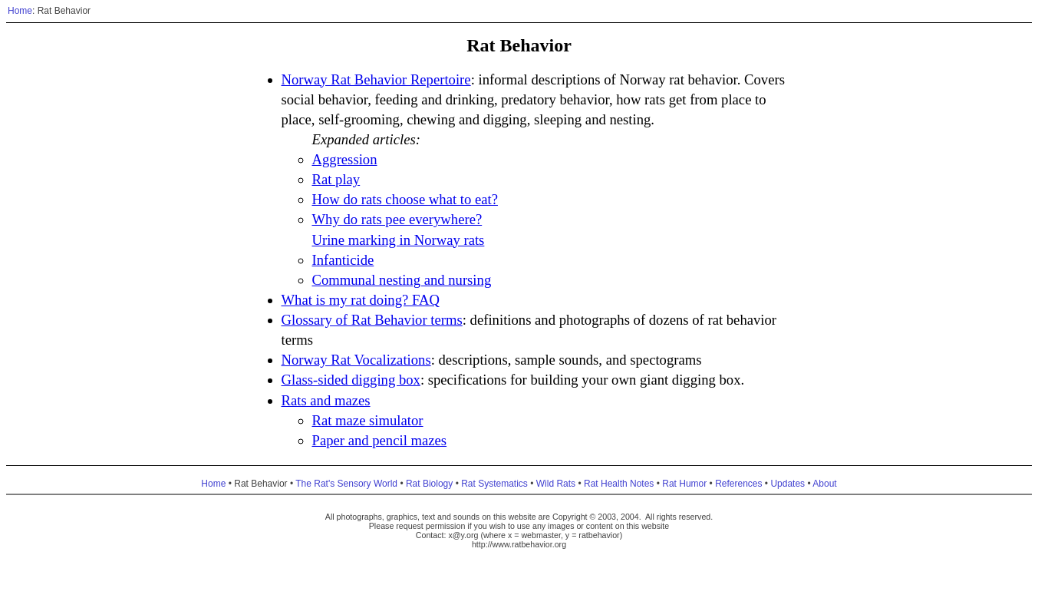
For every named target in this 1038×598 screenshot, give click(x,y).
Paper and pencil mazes (379, 440)
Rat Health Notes (619, 483)
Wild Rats (555, 483)
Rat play (336, 179)
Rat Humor (684, 483)
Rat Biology (429, 483)
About (824, 483)
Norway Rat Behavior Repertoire (376, 79)
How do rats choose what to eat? (405, 199)
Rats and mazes (326, 400)
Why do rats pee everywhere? (397, 219)
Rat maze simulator (367, 420)
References (738, 483)
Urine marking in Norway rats (398, 240)
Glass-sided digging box (351, 380)
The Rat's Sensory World (346, 483)
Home (20, 10)
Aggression (344, 159)
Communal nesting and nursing (402, 280)
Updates (787, 483)
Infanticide (343, 260)
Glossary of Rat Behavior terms (372, 320)
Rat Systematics (494, 483)
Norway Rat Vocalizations (356, 360)
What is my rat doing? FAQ (361, 300)
